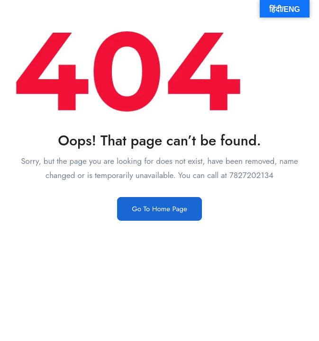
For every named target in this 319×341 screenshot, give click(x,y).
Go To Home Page (159, 209)
